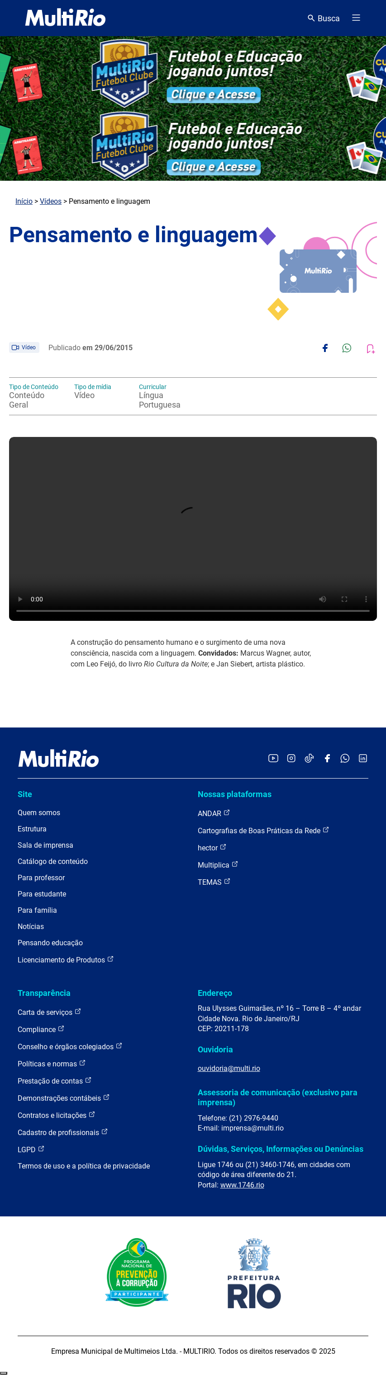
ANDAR (214, 813)
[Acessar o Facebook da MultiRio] (327, 758)
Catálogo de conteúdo (53, 861)
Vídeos (51, 201)
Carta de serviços (49, 1012)
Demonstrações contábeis (64, 1098)
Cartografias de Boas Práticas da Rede (263, 830)
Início (24, 201)
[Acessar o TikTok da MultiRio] (309, 758)
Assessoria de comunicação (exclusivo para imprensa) (277, 1097)
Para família (37, 910)
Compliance (41, 1029)
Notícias (31, 926)
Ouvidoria (215, 1049)
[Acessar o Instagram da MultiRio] (291, 758)
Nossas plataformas (235, 794)
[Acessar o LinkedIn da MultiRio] (362, 758)
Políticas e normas (52, 1063)
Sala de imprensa (45, 845)
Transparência (44, 993)
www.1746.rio (242, 1185)
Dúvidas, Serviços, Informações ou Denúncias (280, 1149)
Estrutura (32, 829)
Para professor (41, 877)
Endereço (215, 993)
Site (25, 794)
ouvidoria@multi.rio (229, 1068)
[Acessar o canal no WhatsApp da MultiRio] (345, 758)
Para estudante (42, 894)
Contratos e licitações (56, 1115)
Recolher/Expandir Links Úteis (3, 1373)
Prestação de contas (55, 1080)
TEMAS (214, 882)
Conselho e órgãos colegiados (70, 1046)
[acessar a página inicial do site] (65, 18)
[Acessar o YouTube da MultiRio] (273, 758)
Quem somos (39, 812)
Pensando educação (50, 943)
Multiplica (218, 864)
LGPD (31, 1149)
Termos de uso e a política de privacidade (84, 1166)
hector (212, 847)
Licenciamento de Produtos (66, 959)
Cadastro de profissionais (63, 1132)
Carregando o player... (193, 529)
